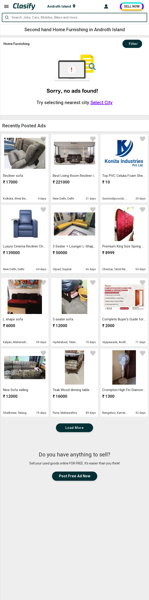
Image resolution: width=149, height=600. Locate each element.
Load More (74, 428)
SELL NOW (132, 6)
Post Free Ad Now (74, 476)
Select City (101, 102)
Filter (132, 44)
